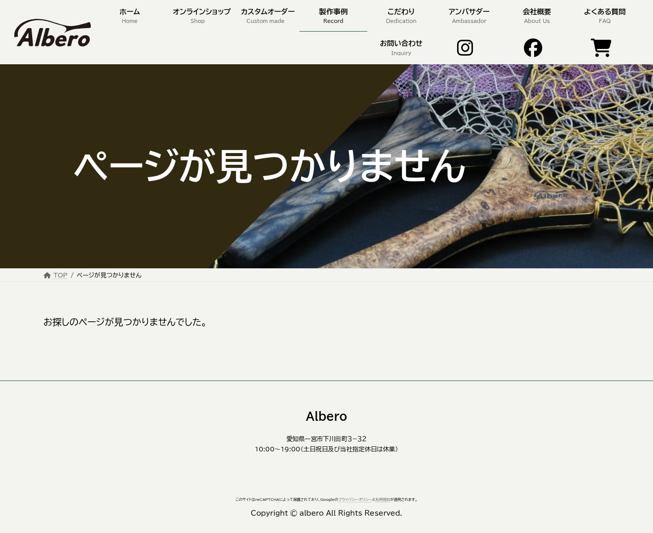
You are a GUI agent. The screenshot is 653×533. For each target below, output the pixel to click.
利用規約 (382, 499)
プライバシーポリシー (355, 499)
